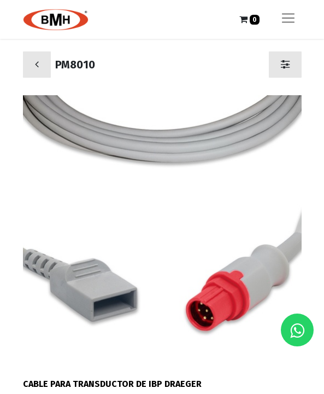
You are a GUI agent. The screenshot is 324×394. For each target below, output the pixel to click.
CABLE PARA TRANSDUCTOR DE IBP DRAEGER (112, 384)
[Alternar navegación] (288, 19)
